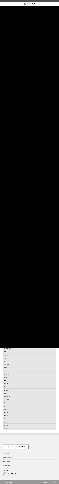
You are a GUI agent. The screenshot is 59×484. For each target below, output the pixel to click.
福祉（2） (6, 355)
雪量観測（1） (7, 422)
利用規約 (6, 482)
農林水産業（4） (8, 390)
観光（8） (6, 380)
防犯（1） (6, 406)
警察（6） (6, 383)
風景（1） (6, 425)
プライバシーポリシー (14, 482)
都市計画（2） (7, 396)
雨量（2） (6, 415)
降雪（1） (6, 409)
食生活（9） (7, 428)
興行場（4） (7, 374)
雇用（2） (6, 412)
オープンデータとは (8, 461)
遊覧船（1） (7, 393)
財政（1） (6, 387)
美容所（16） (7, 368)
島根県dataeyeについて (9, 457)
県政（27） (6, 352)
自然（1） (6, 371)
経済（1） (6, 361)
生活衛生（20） (7, 348)
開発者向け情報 (6, 465)
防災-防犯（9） (7, 403)
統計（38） (6, 364)
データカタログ (9, 446)
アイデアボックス (22, 446)
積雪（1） (6, 358)
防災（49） (6, 399)
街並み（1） (7, 377)
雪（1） (6, 418)
